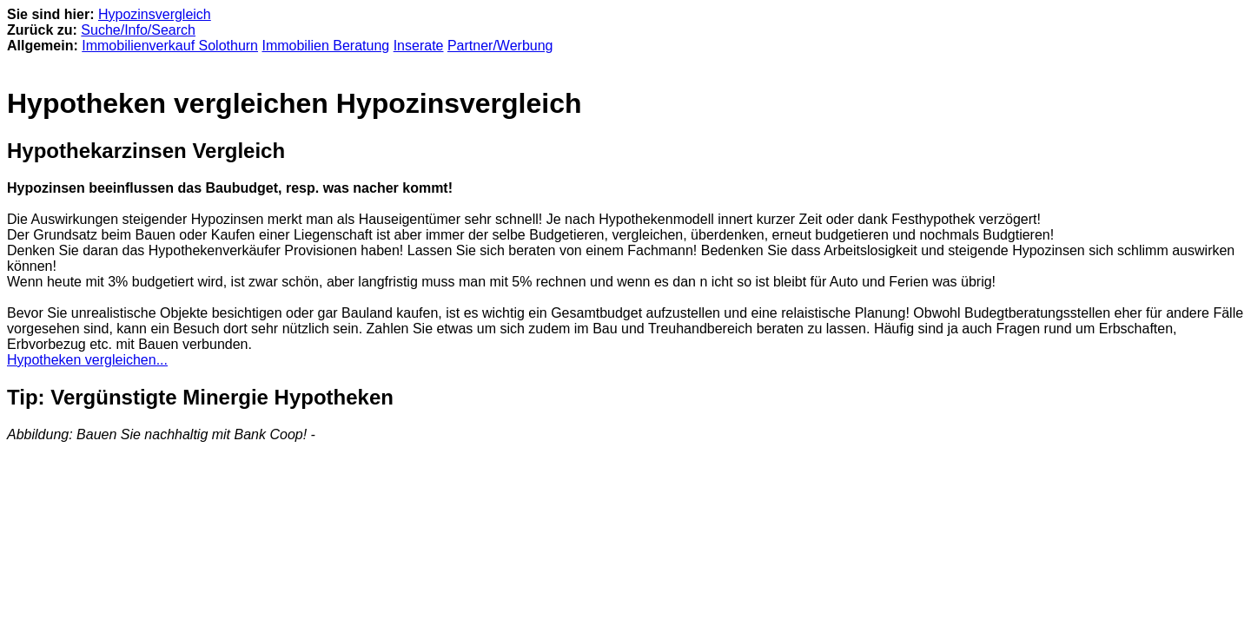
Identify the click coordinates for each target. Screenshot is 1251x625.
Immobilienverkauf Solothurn (170, 45)
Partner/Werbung (500, 45)
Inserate (419, 45)
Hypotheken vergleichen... (87, 359)
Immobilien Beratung (325, 45)
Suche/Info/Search (138, 30)
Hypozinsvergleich (154, 14)
